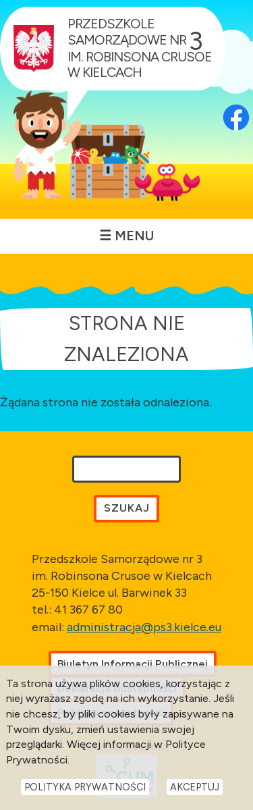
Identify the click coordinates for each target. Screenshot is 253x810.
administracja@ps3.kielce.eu (144, 627)
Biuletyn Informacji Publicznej (132, 663)
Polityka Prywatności (85, 787)
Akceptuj (194, 787)
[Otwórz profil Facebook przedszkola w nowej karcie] (236, 98)
